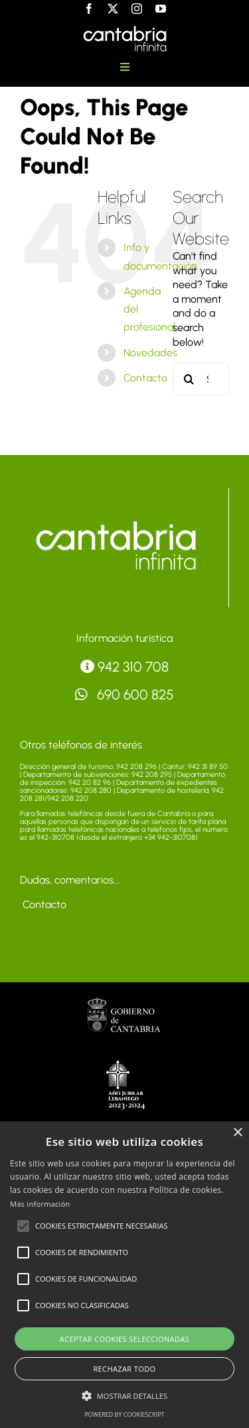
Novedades (150, 352)
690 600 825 (125, 694)
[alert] (124, 1274)
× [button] (237, 1133)
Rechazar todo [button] (124, 1369)
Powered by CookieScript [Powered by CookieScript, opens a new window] (124, 1414)
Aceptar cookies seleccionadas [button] (124, 1339)
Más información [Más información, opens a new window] (40, 1204)
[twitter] (113, 8)
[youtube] (160, 8)
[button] (23, 1226)
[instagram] (136, 8)
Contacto (145, 378)
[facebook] (89, 8)
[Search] (189, 378)
